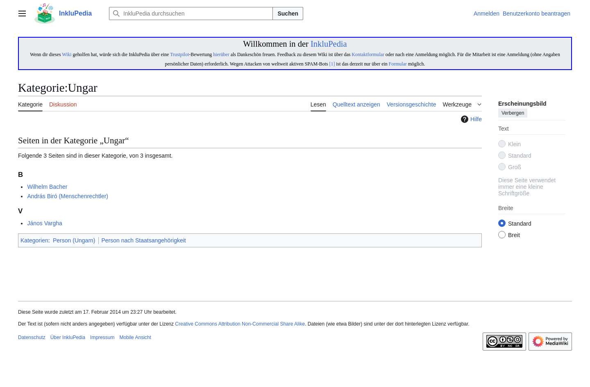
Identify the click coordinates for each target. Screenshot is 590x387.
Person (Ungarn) (74, 240)
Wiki (66, 54)
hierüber (221, 54)
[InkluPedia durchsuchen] (191, 13)
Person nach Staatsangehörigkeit (144, 240)
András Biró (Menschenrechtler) (67, 196)
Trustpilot (179, 54)
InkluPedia (329, 43)
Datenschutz (31, 337)
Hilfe (470, 119)
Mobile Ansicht (135, 337)
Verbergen (513, 113)
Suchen (287, 13)
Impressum (102, 337)
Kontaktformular (368, 54)
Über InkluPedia (67, 337)
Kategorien (34, 240)
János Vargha (44, 223)
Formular (398, 64)
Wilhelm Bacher (47, 186)
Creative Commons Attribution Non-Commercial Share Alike (240, 324)
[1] (332, 64)
